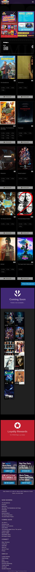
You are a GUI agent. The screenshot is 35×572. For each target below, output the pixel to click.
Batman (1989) (5, 532)
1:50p (25, 178)
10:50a (20, 178)
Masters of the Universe (7, 526)
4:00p (12, 135)
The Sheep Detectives (7, 515)
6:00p (7, 138)
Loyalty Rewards (6, 556)
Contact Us (4, 544)
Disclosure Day (5, 524)
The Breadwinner (6, 502)
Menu (3, 560)
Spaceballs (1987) (6, 534)
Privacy (3, 550)
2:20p (7, 224)
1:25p (25, 224)
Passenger (4, 509)
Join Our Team (5, 549)
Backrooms (4, 506)
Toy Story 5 (4, 522)
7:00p (12, 138)
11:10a (20, 224)
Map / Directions (6, 542)
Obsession (4, 511)
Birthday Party (5, 561)
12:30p (20, 133)
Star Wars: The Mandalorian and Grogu (11, 508)
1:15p (7, 269)
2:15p (7, 87)
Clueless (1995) (5, 531)
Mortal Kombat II (6, 513)
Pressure (4, 504)
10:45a (3, 224)
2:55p (25, 133)
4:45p (20, 87)
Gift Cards (4, 567)
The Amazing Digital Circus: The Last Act (11, 529)
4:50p (12, 224)
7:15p (25, 87)
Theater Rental (5, 565)
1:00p (12, 133)
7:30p (20, 135)
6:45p (20, 226)
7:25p (3, 181)
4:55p (12, 178)
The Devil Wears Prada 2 (8, 516)
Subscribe (4, 545)
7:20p (3, 90)
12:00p (3, 87)
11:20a (3, 269)
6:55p (3, 271)
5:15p (3, 138)
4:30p (12, 87)
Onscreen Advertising (7, 563)
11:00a (3, 133)
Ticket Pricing (5, 558)
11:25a (3, 178)
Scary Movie (5, 527)
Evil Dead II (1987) (6, 536)
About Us (4, 547)
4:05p (30, 224)
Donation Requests (6, 568)
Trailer (25, 97)
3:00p (7, 135)
